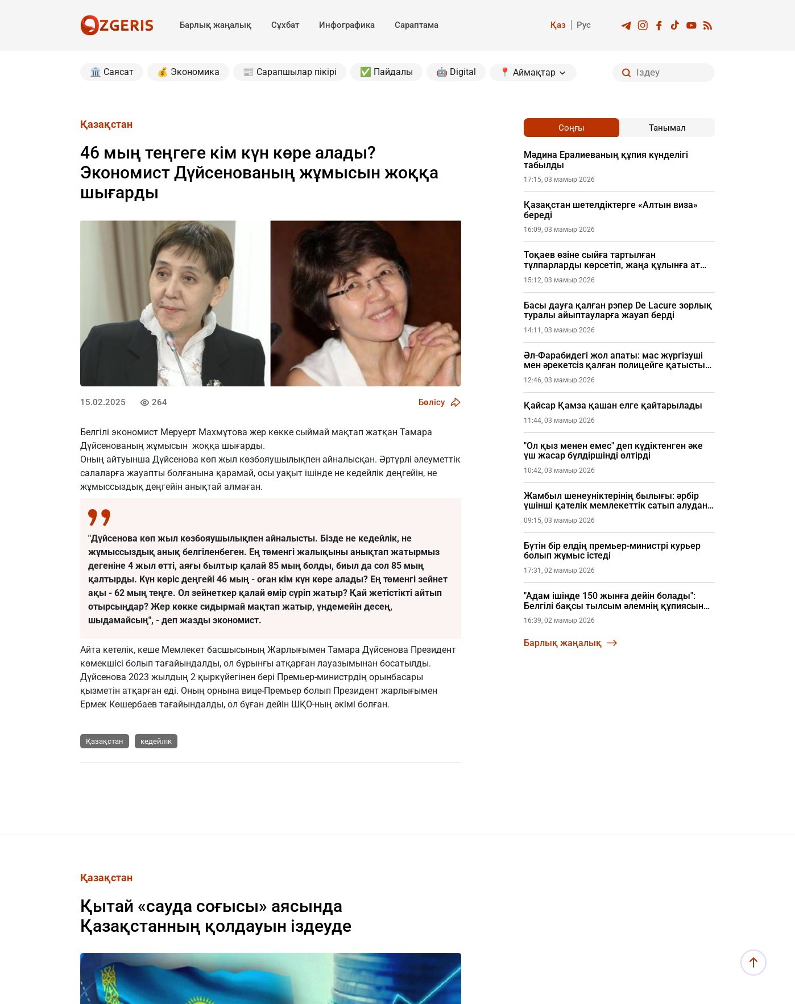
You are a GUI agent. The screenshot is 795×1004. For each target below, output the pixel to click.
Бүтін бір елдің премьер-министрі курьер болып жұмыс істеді (612, 551)
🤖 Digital (456, 71)
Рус (584, 25)
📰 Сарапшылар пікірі (290, 71)
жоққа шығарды (227, 445)
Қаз (558, 25)
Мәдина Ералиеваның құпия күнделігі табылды (606, 160)
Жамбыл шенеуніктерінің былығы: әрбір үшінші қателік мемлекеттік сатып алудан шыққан (615, 501)
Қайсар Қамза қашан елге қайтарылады (613, 406)
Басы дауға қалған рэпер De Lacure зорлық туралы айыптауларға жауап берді (618, 310)
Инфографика (347, 25)
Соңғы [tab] (571, 128)
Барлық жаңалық (215, 25)
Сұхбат (285, 25)
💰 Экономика (188, 71)
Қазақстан (104, 741)
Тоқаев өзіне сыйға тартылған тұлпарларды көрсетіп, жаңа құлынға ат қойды (612, 260)
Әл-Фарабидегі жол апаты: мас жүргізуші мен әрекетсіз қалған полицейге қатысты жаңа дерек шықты (614, 360)
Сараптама (416, 25)
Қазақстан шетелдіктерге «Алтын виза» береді (611, 210)
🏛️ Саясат (112, 71)
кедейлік (156, 741)
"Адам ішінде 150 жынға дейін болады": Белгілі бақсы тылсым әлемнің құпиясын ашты (613, 601)
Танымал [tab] (667, 128)
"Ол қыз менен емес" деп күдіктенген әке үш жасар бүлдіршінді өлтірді (613, 451)
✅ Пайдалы (386, 71)
